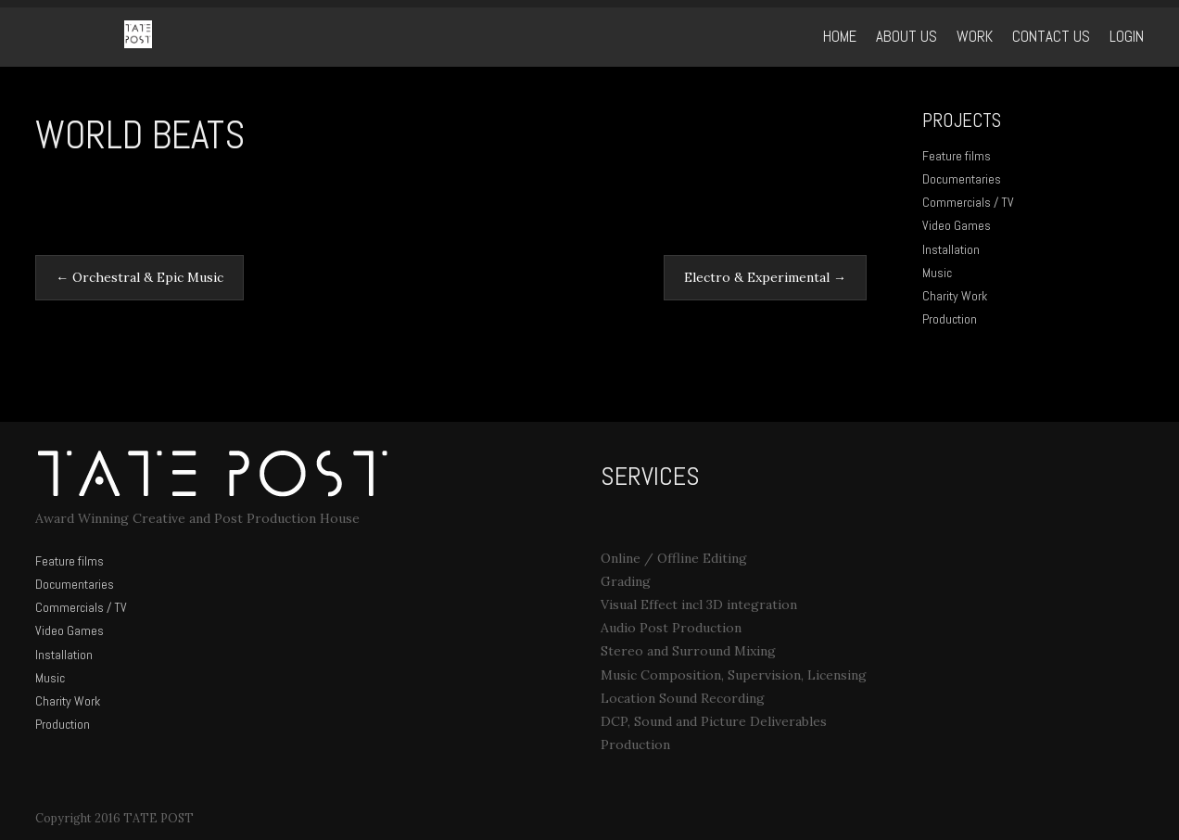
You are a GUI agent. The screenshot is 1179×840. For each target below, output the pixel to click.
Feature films (956, 155)
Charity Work (954, 295)
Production (949, 319)
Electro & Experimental (765, 277)
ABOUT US (906, 36)
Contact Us (1051, 36)
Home (839, 36)
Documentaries (961, 179)
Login (1126, 36)
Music (937, 272)
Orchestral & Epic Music (139, 277)
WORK (975, 36)
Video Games (956, 225)
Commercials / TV (968, 202)
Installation (951, 249)
